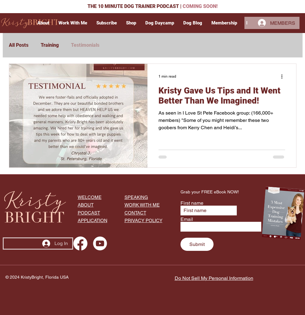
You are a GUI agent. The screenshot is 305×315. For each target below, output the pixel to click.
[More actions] (284, 76)
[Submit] (197, 244)
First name (191, 203)
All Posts (18, 45)
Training (50, 45)
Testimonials (85, 45)
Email (186, 219)
